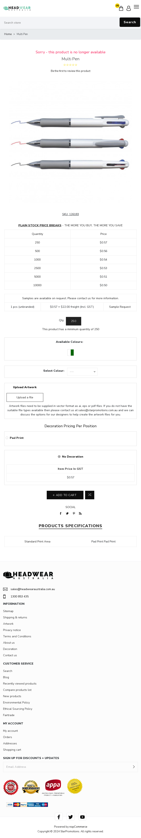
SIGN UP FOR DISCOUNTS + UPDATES (31, 758)
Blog (6, 677)
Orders (7, 737)
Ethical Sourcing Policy (17, 709)
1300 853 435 (16, 597)
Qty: (61, 320)
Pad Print (17, 438)
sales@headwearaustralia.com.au (29, 589)
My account (10, 731)
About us (9, 643)
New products (12, 696)
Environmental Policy (16, 702)
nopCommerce (78, 827)
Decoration (10, 649)
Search (130, 22)
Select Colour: (53, 371)
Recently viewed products (20, 684)
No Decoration (72, 457)
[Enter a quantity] (73, 321)
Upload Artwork (25, 387)
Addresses (10, 743)
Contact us (10, 655)
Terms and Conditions (17, 636)
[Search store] (70, 23)
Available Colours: (69, 342)
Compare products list (17, 690)
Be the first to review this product (70, 71)
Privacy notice (12, 630)
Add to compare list (89, 495)
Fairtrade (8, 715)
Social (70, 507)
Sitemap (8, 611)
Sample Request (120, 307)
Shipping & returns (15, 617)
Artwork (8, 624)
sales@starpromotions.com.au (98, 410)
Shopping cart (12, 750)
